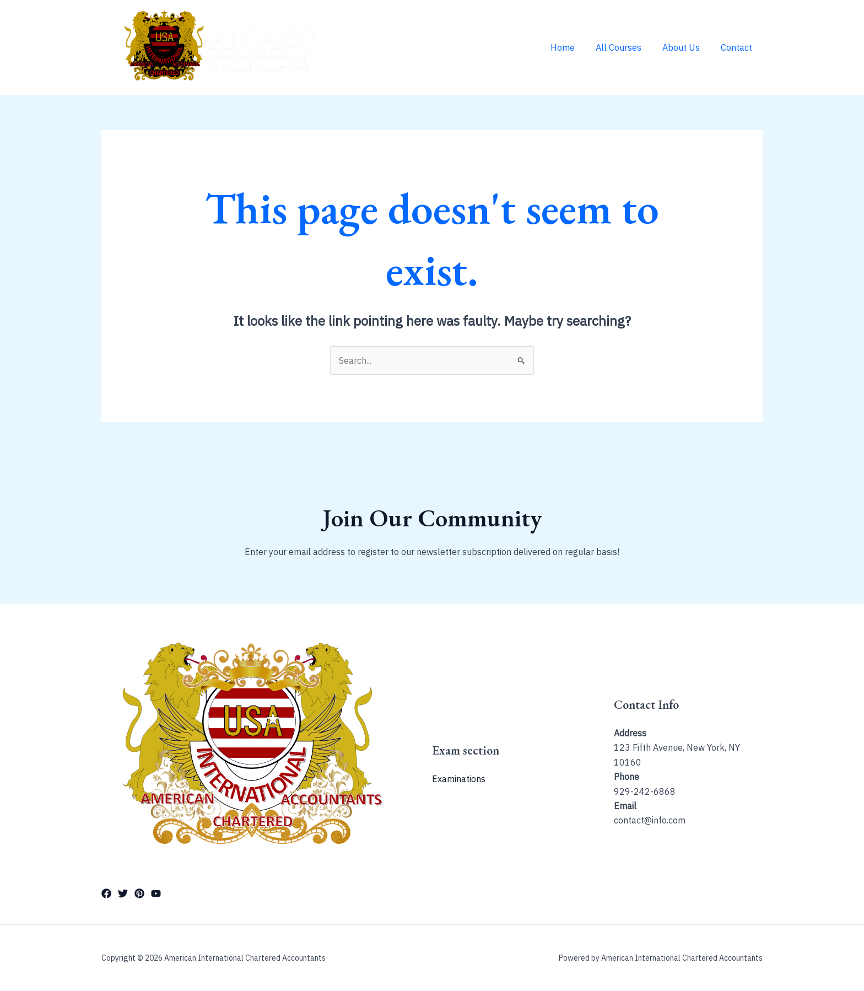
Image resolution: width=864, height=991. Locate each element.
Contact (738, 47)
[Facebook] (106, 893)
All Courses (627, 47)
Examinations (458, 778)
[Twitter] (123, 893)
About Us (686, 47)
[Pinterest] (139, 893)
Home (574, 47)
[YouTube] (156, 893)
